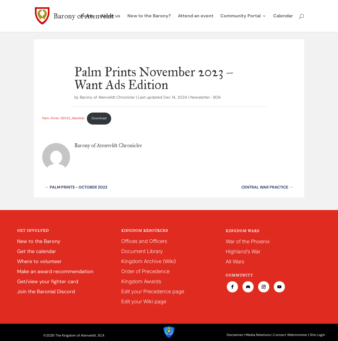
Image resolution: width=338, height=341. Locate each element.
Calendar (283, 16)
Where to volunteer (39, 261)
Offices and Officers (144, 241)
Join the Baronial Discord (46, 291)
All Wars (235, 261)
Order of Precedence (145, 271)
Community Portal (240, 16)
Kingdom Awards (141, 281)
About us (110, 16)
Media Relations (258, 335)
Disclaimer (235, 335)
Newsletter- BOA (205, 97)
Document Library (142, 251)
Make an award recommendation (55, 271)
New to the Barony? (149, 16)
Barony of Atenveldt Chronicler (107, 97)
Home (87, 16)
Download (99, 118)
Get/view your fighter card (47, 281)
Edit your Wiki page (143, 301)
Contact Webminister (290, 335)
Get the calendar (36, 251)
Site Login (317, 335)
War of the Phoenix (248, 241)
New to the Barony (38, 241)
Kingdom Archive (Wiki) (148, 261)
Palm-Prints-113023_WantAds (63, 118)
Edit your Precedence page (152, 291)
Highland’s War (243, 251)
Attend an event (195, 16)
